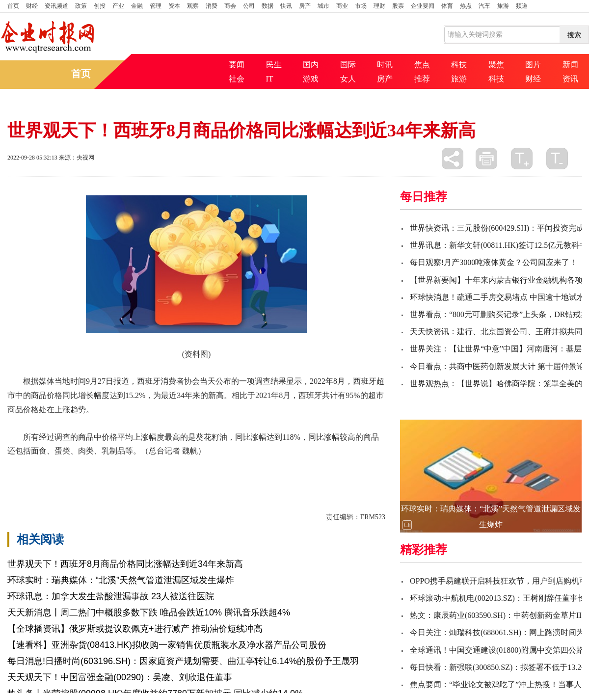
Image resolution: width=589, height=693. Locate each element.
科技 (459, 64)
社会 (236, 79)
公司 (249, 5)
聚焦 (496, 64)
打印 (486, 158)
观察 (193, 5)
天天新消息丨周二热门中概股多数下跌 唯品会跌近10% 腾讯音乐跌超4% (148, 612)
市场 (361, 5)
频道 (522, 5)
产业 (118, 5)
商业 (342, 5)
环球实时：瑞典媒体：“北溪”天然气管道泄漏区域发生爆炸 (120, 580)
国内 (311, 64)
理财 (379, 5)
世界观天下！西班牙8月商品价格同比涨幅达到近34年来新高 (125, 564)
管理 (155, 5)
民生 (274, 64)
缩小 (557, 158)
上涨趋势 (156, 468)
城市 (323, 5)
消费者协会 (194, 468)
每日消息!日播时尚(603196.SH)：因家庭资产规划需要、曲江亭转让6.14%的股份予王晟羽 (183, 661)
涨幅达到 (56, 468)
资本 (174, 5)
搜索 (574, 35)
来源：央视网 (76, 157)
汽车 (484, 5)
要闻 (236, 64)
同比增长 (90, 468)
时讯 (385, 64)
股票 (398, 5)
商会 (230, 5)
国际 (348, 64)
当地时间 (123, 468)
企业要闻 (422, 5)
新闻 (570, 64)
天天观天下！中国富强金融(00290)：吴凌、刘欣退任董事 (119, 677)
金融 (137, 5)
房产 (305, 5)
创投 (100, 5)
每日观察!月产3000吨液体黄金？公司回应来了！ (493, 262)
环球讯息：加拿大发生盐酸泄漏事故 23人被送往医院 (110, 596)
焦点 (422, 64)
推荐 (422, 79)
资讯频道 (56, 5)
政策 (81, 5)
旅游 (503, 5)
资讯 (570, 79)
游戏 (311, 79)
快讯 (286, 5)
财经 (32, 5)
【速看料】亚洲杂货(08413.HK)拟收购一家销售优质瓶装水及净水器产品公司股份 (166, 645)
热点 (466, 5)
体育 (447, 5)
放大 (522, 158)
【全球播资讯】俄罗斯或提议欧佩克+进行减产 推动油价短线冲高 (135, 629)
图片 (533, 64)
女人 (348, 79)
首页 (13, 5)
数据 (267, 5)
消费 (211, 5)
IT (269, 79)
